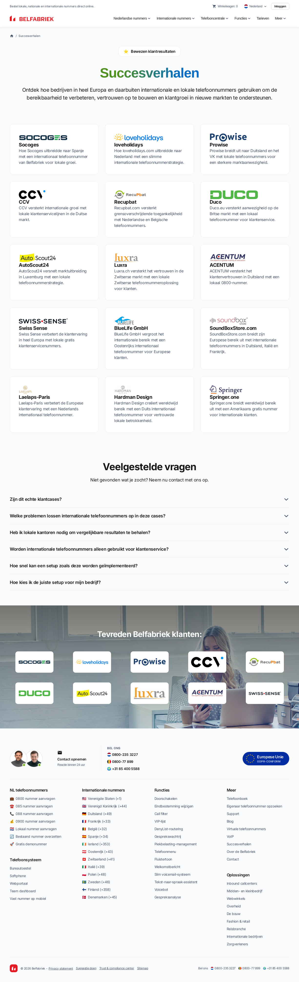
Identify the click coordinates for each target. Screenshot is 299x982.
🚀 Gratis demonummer (28, 844)
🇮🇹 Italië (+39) (93, 867)
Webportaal (19, 883)
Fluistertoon (163, 859)
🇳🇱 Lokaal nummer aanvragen (33, 829)
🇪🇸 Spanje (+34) (95, 836)
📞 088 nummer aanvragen (31, 814)
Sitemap (142, 968)
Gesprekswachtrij (168, 836)
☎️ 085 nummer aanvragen (31, 806)
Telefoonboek (237, 798)
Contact (233, 859)
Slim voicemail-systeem (172, 874)
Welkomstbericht (167, 867)
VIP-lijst (160, 821)
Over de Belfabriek (241, 851)
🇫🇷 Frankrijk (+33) (96, 821)
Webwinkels (236, 898)
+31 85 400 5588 (276, 968)
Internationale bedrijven (245, 936)
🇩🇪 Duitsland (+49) (97, 814)
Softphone (18, 876)
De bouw (233, 914)
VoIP (230, 836)
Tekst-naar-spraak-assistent (176, 882)
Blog (230, 821)
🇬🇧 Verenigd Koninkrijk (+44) (104, 806)
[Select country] (255, 6)
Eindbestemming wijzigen (174, 806)
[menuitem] (132, 18)
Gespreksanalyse (168, 897)
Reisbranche (236, 929)
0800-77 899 (249, 968)
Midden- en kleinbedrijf (244, 891)
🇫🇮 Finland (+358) (96, 889)
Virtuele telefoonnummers (246, 829)
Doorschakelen (166, 798)
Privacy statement (61, 968)
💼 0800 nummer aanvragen (32, 798)
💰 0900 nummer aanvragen (32, 821)
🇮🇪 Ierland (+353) (96, 844)
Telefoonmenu (165, 851)
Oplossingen (238, 874)
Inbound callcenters (242, 883)
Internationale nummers (103, 790)
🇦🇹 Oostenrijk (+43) (97, 851)
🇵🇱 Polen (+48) (94, 874)
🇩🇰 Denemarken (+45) (99, 897)
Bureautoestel (20, 868)
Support (233, 814)
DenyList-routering (169, 829)
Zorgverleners (237, 944)
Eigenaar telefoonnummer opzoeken (254, 806)
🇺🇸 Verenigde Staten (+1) (101, 798)
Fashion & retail (238, 921)
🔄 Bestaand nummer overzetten (35, 836)
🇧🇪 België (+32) (94, 829)
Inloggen (280, 6)
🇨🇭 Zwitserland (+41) (98, 859)
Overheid (234, 906)
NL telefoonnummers (29, 790)
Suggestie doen (86, 968)
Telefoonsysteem (25, 859)
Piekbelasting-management (176, 844)
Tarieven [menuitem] (263, 18)
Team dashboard (23, 891)
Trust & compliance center (116, 968)
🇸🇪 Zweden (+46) (96, 882)
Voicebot (161, 889)
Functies (162, 790)
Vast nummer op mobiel (28, 898)
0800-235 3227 (223, 968)
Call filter (161, 814)
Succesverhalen (29, 36)
